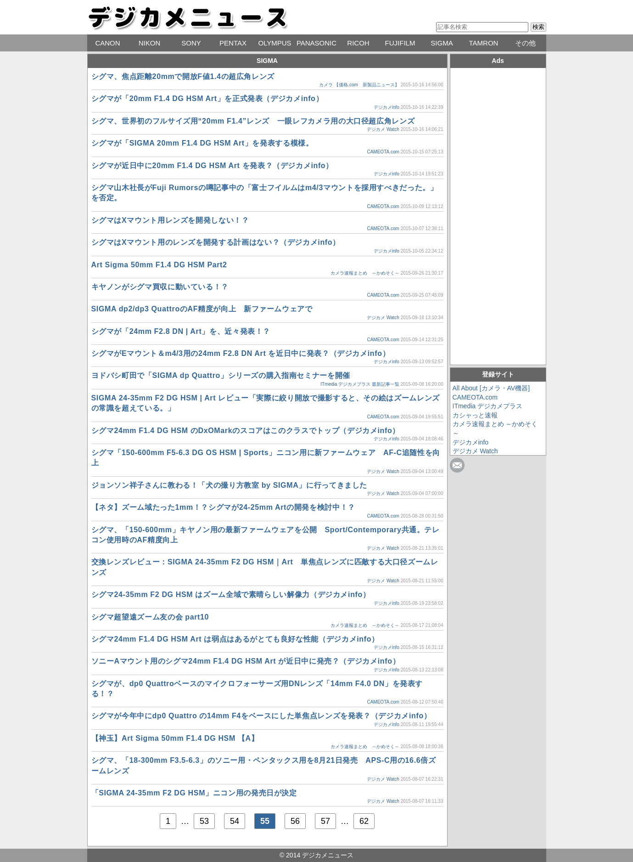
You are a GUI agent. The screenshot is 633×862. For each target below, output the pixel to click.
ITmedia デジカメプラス (487, 406)
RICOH (358, 43)
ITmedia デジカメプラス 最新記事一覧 (359, 384)
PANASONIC (316, 43)
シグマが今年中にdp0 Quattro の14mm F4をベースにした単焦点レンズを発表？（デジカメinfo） (261, 716)
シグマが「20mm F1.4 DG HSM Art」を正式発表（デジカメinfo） (207, 98)
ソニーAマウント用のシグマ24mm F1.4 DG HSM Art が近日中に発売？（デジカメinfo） (245, 661)
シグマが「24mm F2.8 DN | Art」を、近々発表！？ (181, 331)
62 (364, 821)
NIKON (150, 43)
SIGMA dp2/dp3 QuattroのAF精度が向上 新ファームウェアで (202, 309)
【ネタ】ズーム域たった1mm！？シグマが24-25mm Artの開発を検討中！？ (223, 507)
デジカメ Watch (383, 129)
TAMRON (484, 43)
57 (325, 821)
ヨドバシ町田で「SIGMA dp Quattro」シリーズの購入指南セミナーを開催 (220, 375)
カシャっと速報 (475, 415)
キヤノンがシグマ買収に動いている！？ (160, 287)
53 (204, 821)
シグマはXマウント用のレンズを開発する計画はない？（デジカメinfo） (215, 242)
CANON (107, 43)
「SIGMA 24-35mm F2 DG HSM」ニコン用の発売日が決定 (198, 793)
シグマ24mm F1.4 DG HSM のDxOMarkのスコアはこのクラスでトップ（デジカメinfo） (245, 430)
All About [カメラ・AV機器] (491, 388)
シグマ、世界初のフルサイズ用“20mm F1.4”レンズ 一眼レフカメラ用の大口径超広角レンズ (253, 121)
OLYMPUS (274, 43)
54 (234, 821)
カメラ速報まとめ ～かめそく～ (365, 273)
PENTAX (232, 43)
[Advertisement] (498, 215)
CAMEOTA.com (383, 151)
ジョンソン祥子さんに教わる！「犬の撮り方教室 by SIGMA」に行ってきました (233, 485)
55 (264, 821)
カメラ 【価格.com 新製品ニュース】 (359, 84)
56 (295, 821)
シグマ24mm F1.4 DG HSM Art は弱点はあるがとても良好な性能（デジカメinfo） (235, 639)
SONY (191, 43)
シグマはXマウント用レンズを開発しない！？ (170, 220)
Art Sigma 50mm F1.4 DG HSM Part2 (159, 265)
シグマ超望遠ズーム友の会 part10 (150, 617)
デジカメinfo (386, 107)
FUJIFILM (400, 43)
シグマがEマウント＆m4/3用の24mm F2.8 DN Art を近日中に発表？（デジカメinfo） (240, 353)
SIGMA (442, 43)
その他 (525, 43)
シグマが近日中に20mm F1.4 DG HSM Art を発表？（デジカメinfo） (212, 165)
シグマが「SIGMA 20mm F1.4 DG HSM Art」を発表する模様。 (202, 143)
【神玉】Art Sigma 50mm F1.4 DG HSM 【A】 (175, 738)
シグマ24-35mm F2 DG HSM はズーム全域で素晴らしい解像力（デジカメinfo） (230, 594)
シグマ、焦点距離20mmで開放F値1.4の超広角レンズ (183, 76)
